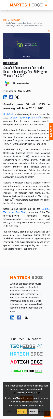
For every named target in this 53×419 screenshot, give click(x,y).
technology (15, 20)
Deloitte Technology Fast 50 (25, 117)
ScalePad (8, 114)
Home (5, 20)
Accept (21, 411)
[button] (6, 5)
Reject (33, 411)
